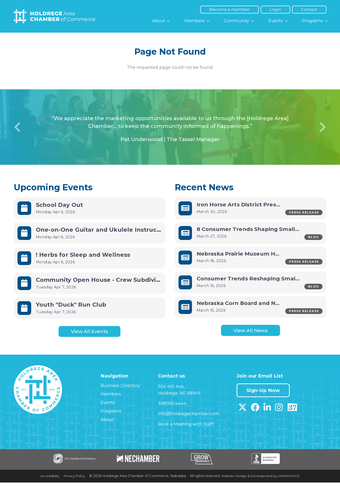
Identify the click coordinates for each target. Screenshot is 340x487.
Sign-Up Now (264, 395)
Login (275, 9)
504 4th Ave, (171, 391)
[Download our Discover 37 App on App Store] (292, 413)
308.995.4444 (172, 408)
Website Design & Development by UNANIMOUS (261, 480)
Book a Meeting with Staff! (186, 428)
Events (275, 20)
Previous (17, 127)
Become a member (229, 9)
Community (236, 20)
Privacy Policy (71, 480)
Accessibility (46, 480)
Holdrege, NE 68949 (179, 397)
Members (194, 20)
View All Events (89, 332)
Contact (309, 9)
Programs (312, 20)
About (158, 20)
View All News (251, 335)
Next (322, 127)
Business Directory (120, 390)
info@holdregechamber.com (188, 418)
